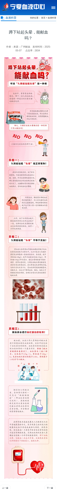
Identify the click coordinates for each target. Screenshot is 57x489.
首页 (43, 18)
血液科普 (52, 18)
